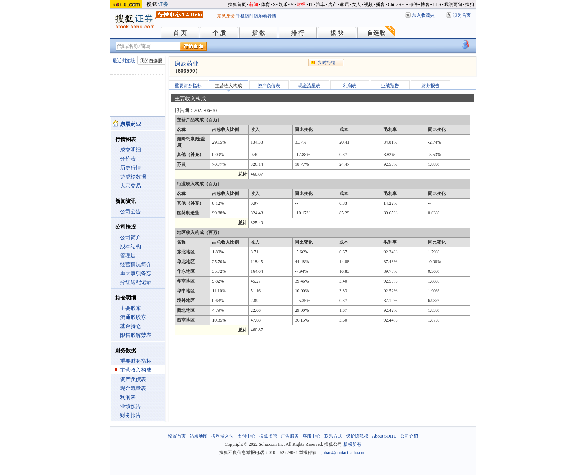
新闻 (253, 4)
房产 (332, 4)
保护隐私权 (357, 436)
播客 (380, 4)
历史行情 (130, 168)
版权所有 (352, 444)
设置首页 (177, 436)
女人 (356, 4)
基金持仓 (130, 326)
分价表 (128, 159)
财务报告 (130, 415)
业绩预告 (130, 406)
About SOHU (384, 436)
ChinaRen (397, 4)
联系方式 (333, 436)
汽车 (320, 4)
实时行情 (327, 62)
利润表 (128, 397)
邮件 (413, 4)
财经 (301, 4)
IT (311, 4)
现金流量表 (133, 388)
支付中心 (246, 436)
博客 (425, 4)
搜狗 (469, 4)
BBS (437, 4)
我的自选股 (151, 60)
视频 (368, 4)
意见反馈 (226, 16)
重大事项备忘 (135, 273)
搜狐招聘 (268, 436)
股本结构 (130, 246)
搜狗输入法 (222, 436)
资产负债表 (133, 379)
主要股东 (130, 308)
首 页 (180, 33)
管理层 (128, 255)
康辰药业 (187, 63)
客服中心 (311, 436)
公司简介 (130, 237)
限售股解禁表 (135, 335)
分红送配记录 (135, 282)
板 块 (337, 33)
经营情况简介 (135, 264)
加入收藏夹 (423, 15)
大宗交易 (130, 186)
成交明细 (130, 150)
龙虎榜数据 (133, 177)
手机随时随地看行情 (256, 16)
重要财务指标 (135, 361)
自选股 (376, 33)
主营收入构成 (135, 370)
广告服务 (290, 436)
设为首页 (462, 15)
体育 (265, 4)
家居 (344, 4)
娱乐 (283, 4)
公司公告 (130, 211)
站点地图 (199, 436)
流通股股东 (133, 317)
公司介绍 (409, 436)
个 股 (219, 33)
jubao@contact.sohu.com (344, 452)
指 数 (258, 33)
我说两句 (453, 4)
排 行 (297, 33)
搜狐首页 (237, 4)
